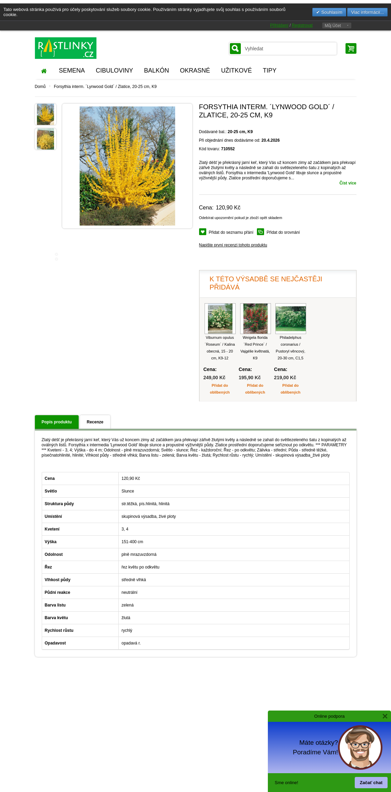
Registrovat (302, 25)
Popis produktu (57, 422)
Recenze (95, 422)
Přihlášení (279, 25)
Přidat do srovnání (283, 232)
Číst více (347, 183)
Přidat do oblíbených (220, 388)
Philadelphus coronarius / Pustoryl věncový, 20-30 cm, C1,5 (290, 347)
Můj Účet (333, 25)
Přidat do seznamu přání (231, 232)
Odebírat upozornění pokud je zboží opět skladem (240, 218)
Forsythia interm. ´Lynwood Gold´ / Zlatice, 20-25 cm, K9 (105, 86)
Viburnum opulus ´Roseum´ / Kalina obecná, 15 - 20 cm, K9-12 (220, 347)
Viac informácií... (367, 12)
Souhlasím (331, 12)
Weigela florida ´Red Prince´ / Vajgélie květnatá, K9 (255, 347)
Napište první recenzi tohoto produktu (233, 245)
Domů (40, 86)
